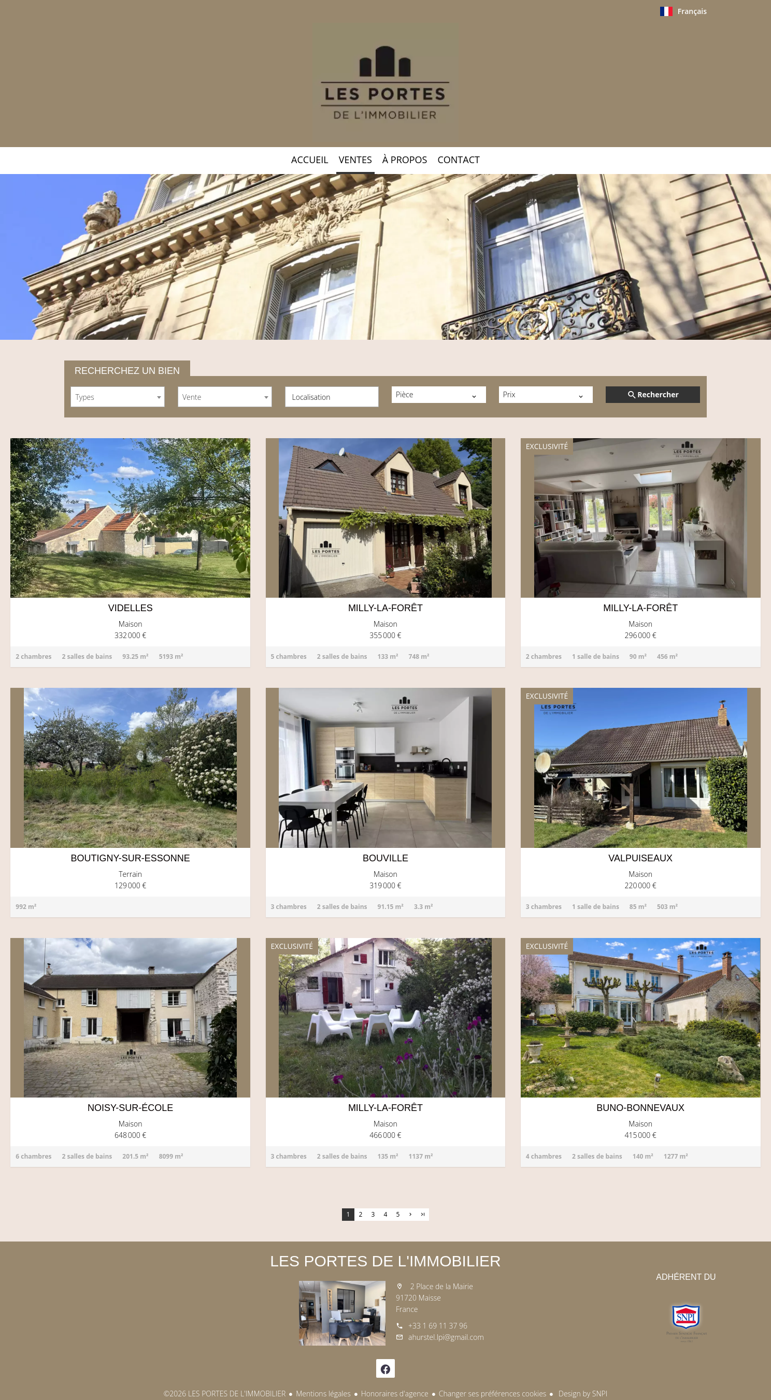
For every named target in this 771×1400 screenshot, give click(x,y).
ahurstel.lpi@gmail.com (446, 1337)
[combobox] (117, 396)
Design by (581, 1393)
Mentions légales (323, 1393)
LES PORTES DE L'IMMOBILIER (385, 1260)
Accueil (385, 82)
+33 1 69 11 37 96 (437, 1326)
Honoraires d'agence (395, 1393)
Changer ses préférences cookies (493, 1393)
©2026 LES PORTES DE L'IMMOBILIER (225, 1393)
